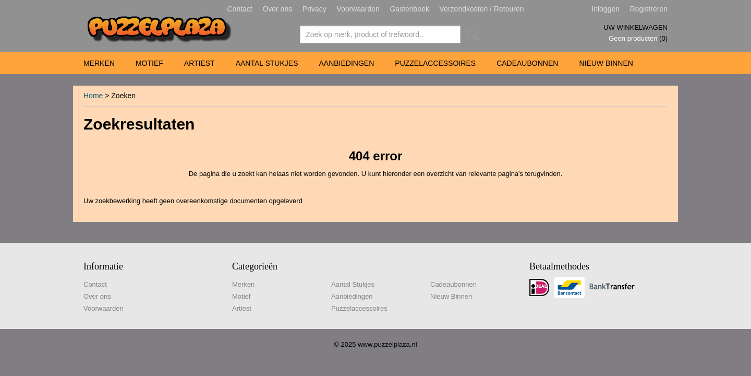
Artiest (199, 63)
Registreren (649, 9)
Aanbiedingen (346, 63)
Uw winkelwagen (635, 27)
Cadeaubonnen (527, 63)
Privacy (314, 9)
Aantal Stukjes (267, 63)
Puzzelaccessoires (435, 63)
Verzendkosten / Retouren (482, 9)
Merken (99, 63)
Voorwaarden (358, 9)
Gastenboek (409, 9)
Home (93, 95)
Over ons (277, 9)
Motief (149, 63)
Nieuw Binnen (606, 63)
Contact (239, 9)
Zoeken (470, 34)
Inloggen (605, 9)
